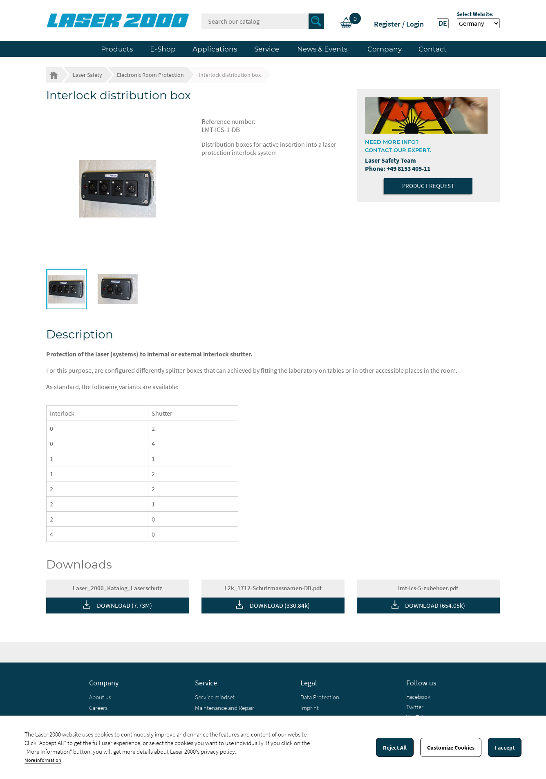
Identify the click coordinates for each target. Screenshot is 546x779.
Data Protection (319, 697)
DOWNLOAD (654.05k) (435, 605)
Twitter (414, 707)
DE (443, 23)
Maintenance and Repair (224, 708)
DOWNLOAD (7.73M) (124, 605)
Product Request (428, 186)
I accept (505, 747)
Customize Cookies (450, 747)
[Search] (262, 21)
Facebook (418, 697)
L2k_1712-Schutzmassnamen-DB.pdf (273, 588)
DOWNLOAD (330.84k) (280, 605)
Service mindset (215, 697)
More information (43, 760)
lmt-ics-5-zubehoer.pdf (428, 588)
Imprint (309, 708)
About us (100, 697)
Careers (98, 708)
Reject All (395, 747)
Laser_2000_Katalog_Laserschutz (117, 588)
